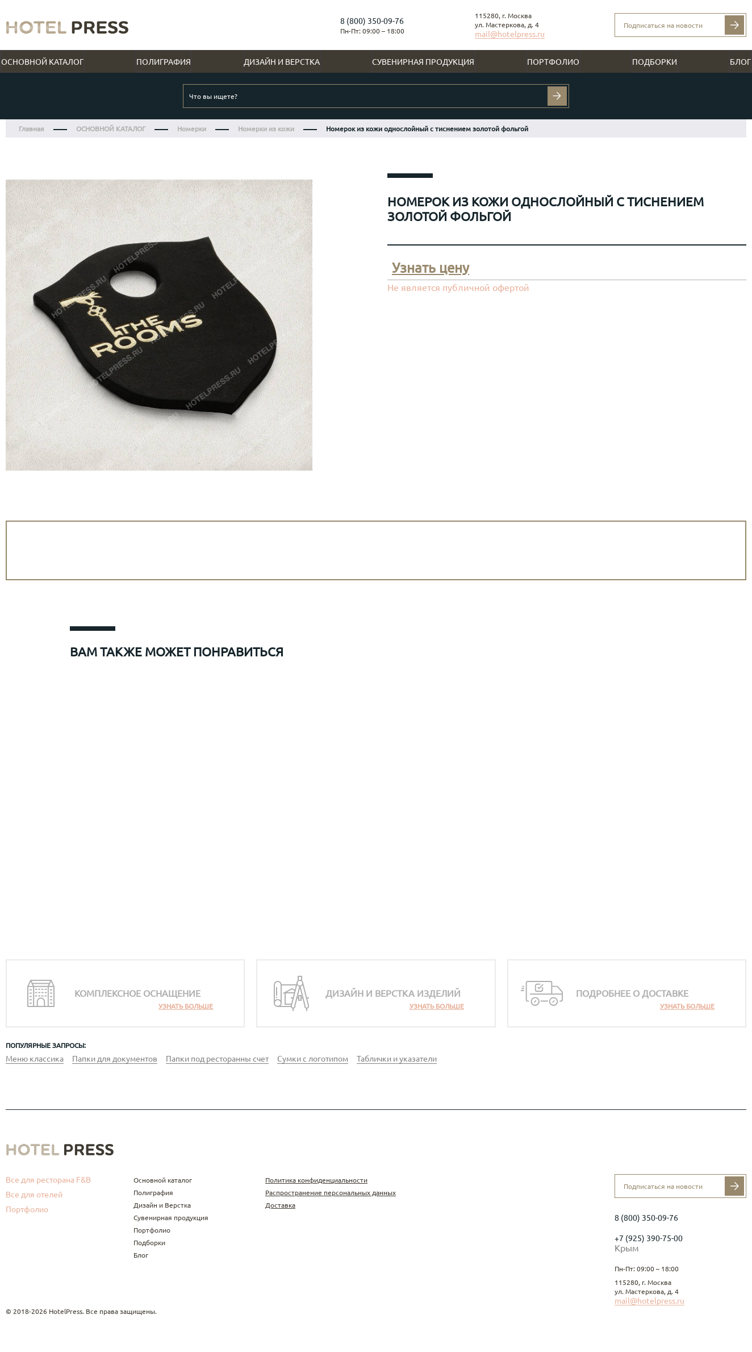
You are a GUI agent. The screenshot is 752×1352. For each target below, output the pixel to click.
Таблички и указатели (397, 1058)
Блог (740, 61)
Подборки (654, 61)
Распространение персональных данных (330, 1192)
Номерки (191, 128)
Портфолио (553, 61)
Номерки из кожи (266, 128)
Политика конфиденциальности (316, 1180)
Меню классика (35, 1058)
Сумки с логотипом (312, 1058)
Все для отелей (34, 1194)
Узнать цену (430, 268)
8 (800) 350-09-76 (372, 21)
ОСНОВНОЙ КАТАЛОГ (110, 128)
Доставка (280, 1205)
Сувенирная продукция (423, 61)
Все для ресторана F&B (48, 1179)
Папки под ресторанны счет (217, 1058)
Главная (31, 128)
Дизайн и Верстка (282, 61)
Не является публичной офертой (458, 287)
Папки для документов (114, 1058)
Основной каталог (42, 61)
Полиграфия (163, 61)
